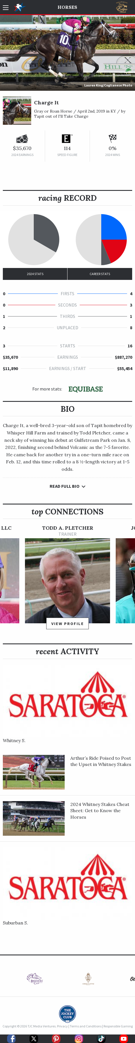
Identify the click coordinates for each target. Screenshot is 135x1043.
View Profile (67, 623)
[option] (67, 580)
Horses (67, 7)
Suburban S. (15, 923)
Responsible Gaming (118, 1026)
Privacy (62, 1026)
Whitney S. (14, 740)
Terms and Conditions (86, 1026)
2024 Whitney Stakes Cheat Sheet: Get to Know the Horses (99, 810)
